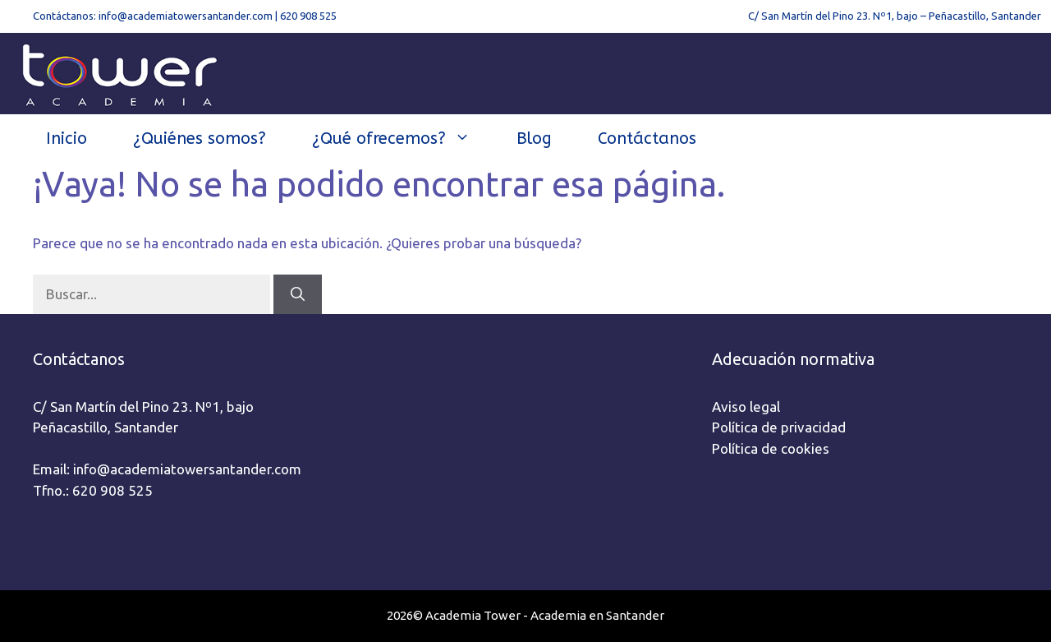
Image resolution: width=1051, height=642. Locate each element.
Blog (534, 138)
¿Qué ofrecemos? (402, 139)
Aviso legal (746, 406)
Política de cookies (770, 448)
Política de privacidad (779, 427)
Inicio (66, 138)
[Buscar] (297, 294)
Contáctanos (647, 138)
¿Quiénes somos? (199, 138)
